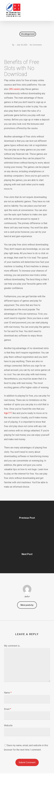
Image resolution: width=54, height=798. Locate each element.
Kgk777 (8, 413)
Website (8, 725)
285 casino (14, 89)
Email (7, 709)
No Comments (36, 45)
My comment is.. (12, 645)
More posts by (27, 605)
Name (8, 692)
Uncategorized (28, 34)
